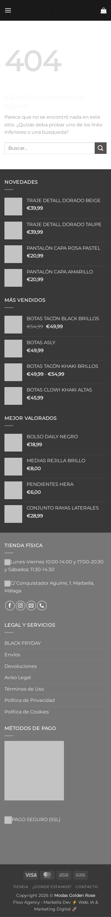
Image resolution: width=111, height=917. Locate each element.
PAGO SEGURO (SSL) (36, 819)
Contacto (86, 886)
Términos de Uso (24, 689)
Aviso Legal (17, 677)
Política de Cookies (26, 712)
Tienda (20, 886)
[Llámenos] (42, 605)
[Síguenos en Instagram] (20, 605)
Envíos (12, 654)
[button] (8, 10)
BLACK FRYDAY (22, 643)
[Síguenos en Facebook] (10, 605)
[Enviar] (101, 148)
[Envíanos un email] (31, 605)
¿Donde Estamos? (52, 886)
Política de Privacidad (29, 700)
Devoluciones (20, 666)
